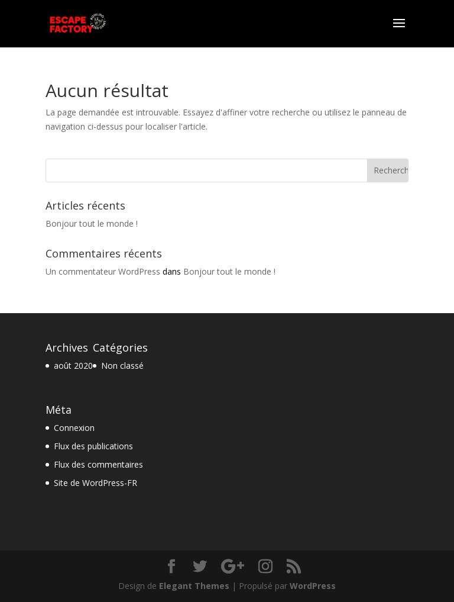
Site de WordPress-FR (95, 482)
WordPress (313, 585)
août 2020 (73, 365)
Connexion (74, 427)
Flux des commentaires (98, 464)
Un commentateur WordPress (103, 271)
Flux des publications (93, 446)
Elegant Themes (194, 585)
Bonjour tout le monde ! (92, 223)
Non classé (122, 365)
